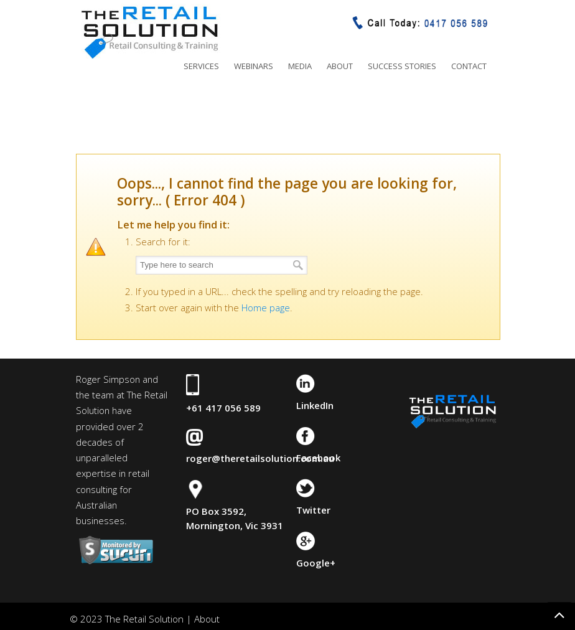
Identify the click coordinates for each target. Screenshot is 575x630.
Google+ (315, 563)
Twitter (313, 510)
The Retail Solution (149, 32)
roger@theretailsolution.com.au (260, 458)
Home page (265, 307)
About (207, 619)
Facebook (318, 457)
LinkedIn (315, 405)
